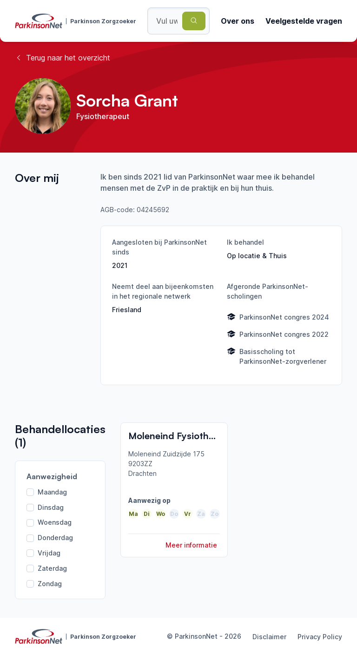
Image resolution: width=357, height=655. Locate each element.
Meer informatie (191, 545)
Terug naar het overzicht (62, 57)
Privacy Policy (320, 637)
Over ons (237, 21)
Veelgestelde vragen (303, 21)
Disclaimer (269, 637)
